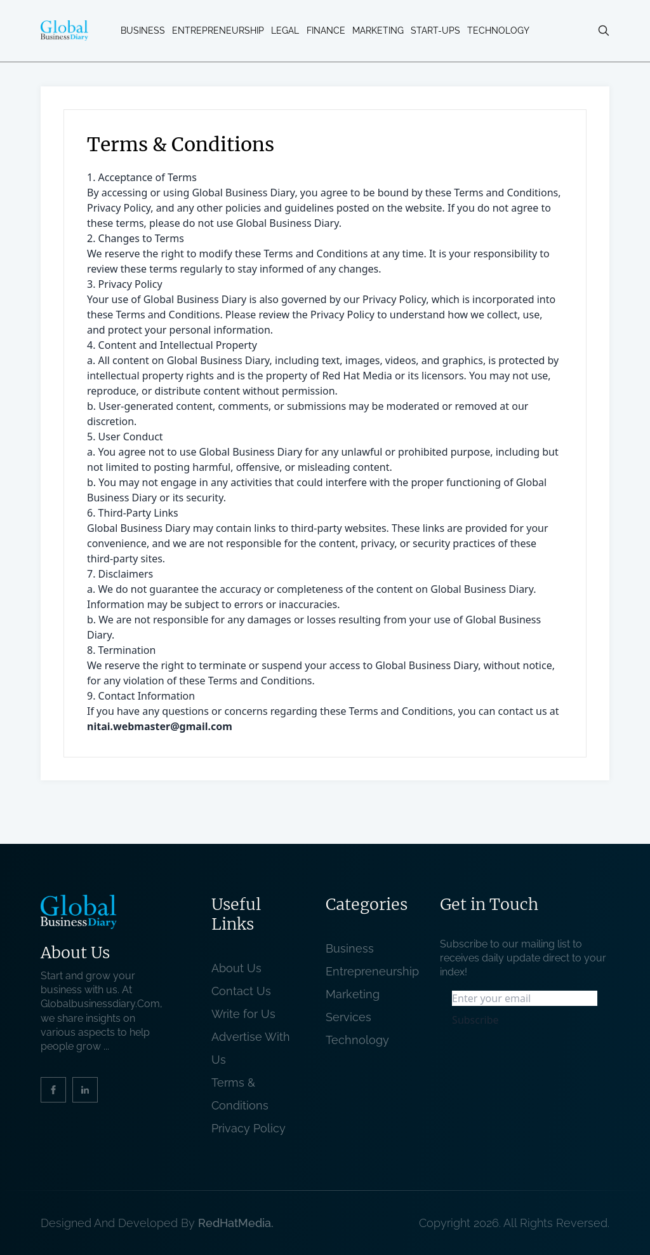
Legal (285, 30)
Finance (326, 30)
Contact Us (241, 991)
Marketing (378, 30)
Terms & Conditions (243, 1094)
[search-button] (603, 30)
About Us (236, 968)
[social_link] (53, 1089)
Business (143, 30)
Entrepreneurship (218, 30)
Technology (498, 30)
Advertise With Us (250, 1048)
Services (348, 1017)
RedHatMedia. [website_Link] (236, 1223)
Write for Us (243, 1014)
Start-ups (435, 30)
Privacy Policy (248, 1128)
